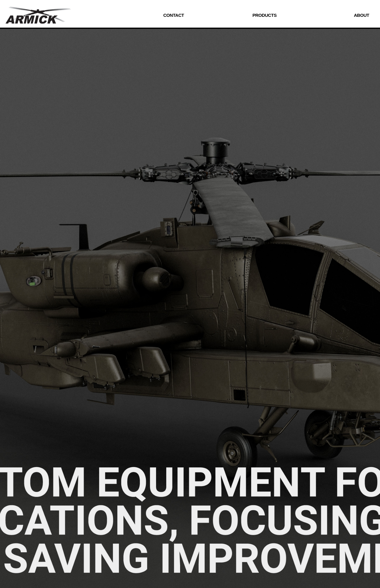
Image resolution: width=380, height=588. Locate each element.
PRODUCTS (264, 15)
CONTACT (173, 15)
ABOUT (361, 15)
